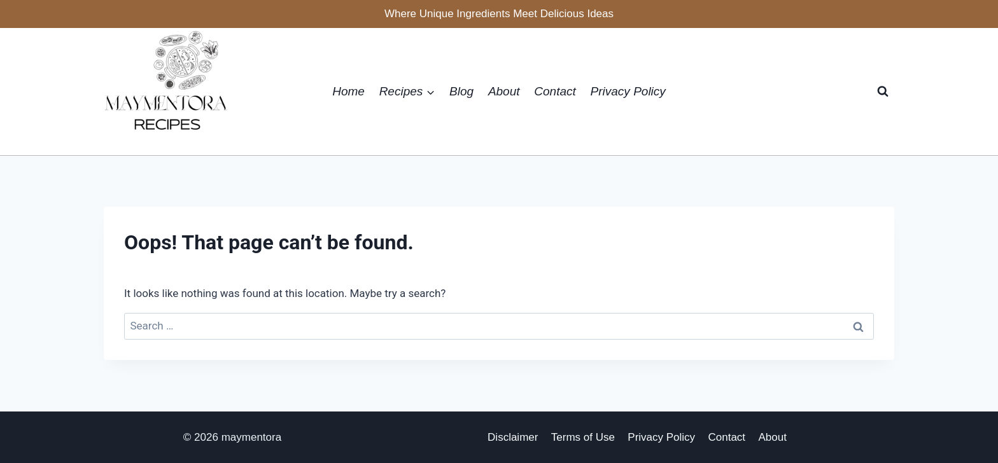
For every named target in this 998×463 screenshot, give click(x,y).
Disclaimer (513, 437)
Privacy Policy (628, 91)
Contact (554, 91)
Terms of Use (583, 437)
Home (348, 91)
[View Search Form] (882, 91)
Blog (461, 91)
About (504, 91)
